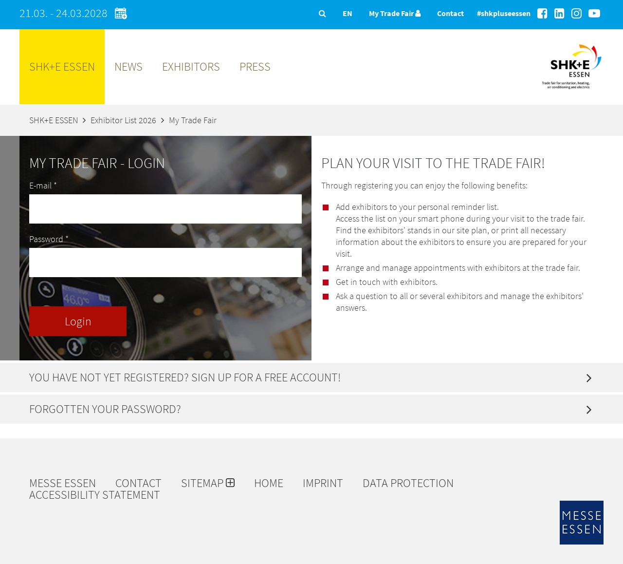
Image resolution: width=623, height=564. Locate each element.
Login (78, 321)
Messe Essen (62, 483)
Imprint (323, 483)
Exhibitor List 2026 (123, 120)
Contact (450, 13)
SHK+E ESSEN (62, 66)
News (128, 66)
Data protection (408, 483)
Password (49, 238)
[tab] (311, 377)
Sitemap (208, 483)
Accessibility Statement (94, 495)
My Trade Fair (395, 13)
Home (268, 483)
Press (255, 66)
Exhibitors (191, 66)
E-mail (43, 185)
